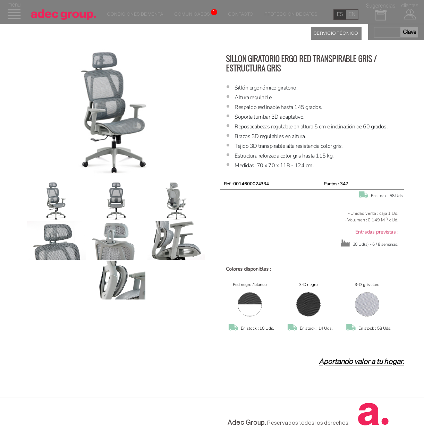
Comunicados (196, 12)
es (340, 14)
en (352, 14)
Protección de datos (290, 14)
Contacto (240, 14)
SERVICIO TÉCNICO (336, 33)
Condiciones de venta (135, 14)
